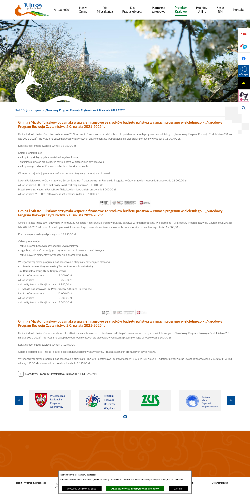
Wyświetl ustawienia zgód (82, 488)
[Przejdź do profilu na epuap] (244, 83)
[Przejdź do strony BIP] (244, 71)
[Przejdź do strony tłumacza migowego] (244, 46)
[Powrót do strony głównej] (17, 110)
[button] (125, 205)
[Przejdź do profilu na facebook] (244, 96)
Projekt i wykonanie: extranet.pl (30, 482)
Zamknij (178, 488)
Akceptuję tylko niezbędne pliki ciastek (135, 488)
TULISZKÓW (125, 454)
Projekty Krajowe (32, 110)
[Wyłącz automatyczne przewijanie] (125, 416)
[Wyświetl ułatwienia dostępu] (244, 34)
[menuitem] (61, 9)
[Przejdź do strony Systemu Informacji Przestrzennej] (244, 108)
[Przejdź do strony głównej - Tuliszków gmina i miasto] (32, 11)
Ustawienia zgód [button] (220, 482)
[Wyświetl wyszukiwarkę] (244, 59)
